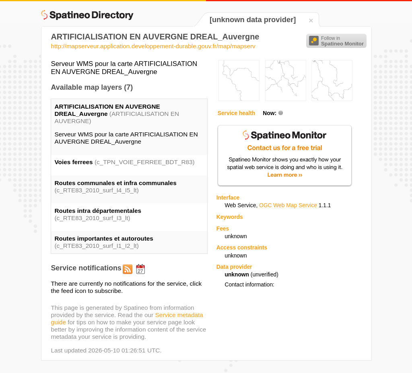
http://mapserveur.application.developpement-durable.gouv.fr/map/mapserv (153, 46)
